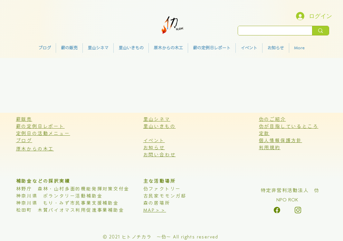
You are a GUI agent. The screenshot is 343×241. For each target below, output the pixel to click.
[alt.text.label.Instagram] (277, 210)
